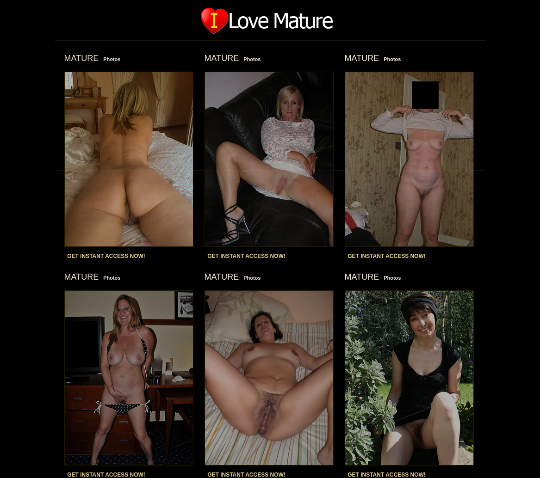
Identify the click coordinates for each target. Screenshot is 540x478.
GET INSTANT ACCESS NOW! (106, 256)
